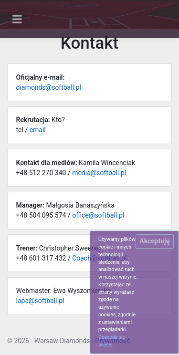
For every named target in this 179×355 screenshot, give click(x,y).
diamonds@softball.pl (49, 87)
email (38, 130)
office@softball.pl (98, 215)
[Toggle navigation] (17, 19)
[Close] (154, 241)
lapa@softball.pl (40, 300)
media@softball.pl (99, 173)
